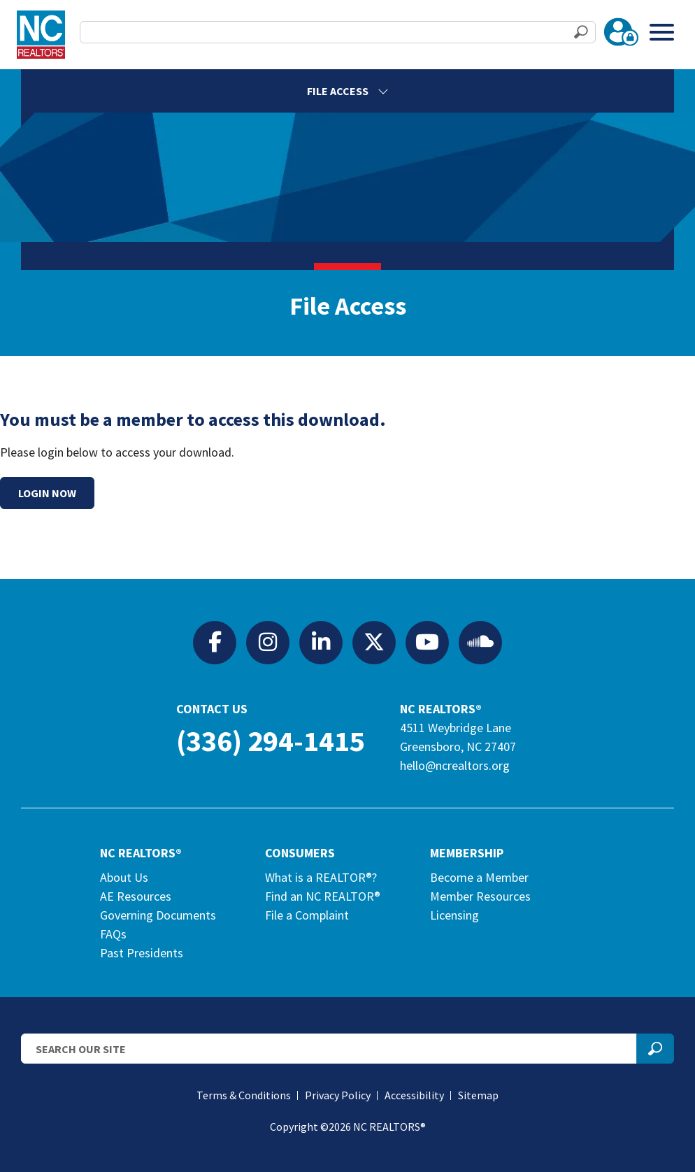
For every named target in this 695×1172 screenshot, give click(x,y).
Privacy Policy (338, 1095)
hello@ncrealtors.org (455, 765)
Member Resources (480, 896)
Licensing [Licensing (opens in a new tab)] (454, 915)
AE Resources (135, 896)
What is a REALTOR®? (321, 877)
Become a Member (479, 877)
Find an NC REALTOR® (322, 896)
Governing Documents (158, 915)
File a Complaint (307, 915)
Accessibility (414, 1095)
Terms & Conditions (243, 1095)
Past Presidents (141, 953)
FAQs (113, 934)
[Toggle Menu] (662, 32)
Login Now (47, 493)
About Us (124, 877)
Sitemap (478, 1095)
